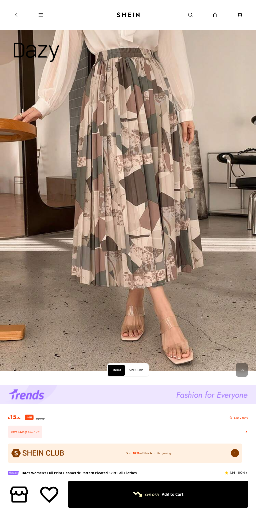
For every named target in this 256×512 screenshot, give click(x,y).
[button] (128, 418)
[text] (14, 403)
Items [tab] (117, 356)
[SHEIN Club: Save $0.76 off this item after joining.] (125, 439)
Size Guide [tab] (136, 356)
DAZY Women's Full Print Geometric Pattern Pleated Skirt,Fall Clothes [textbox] (79, 459)
